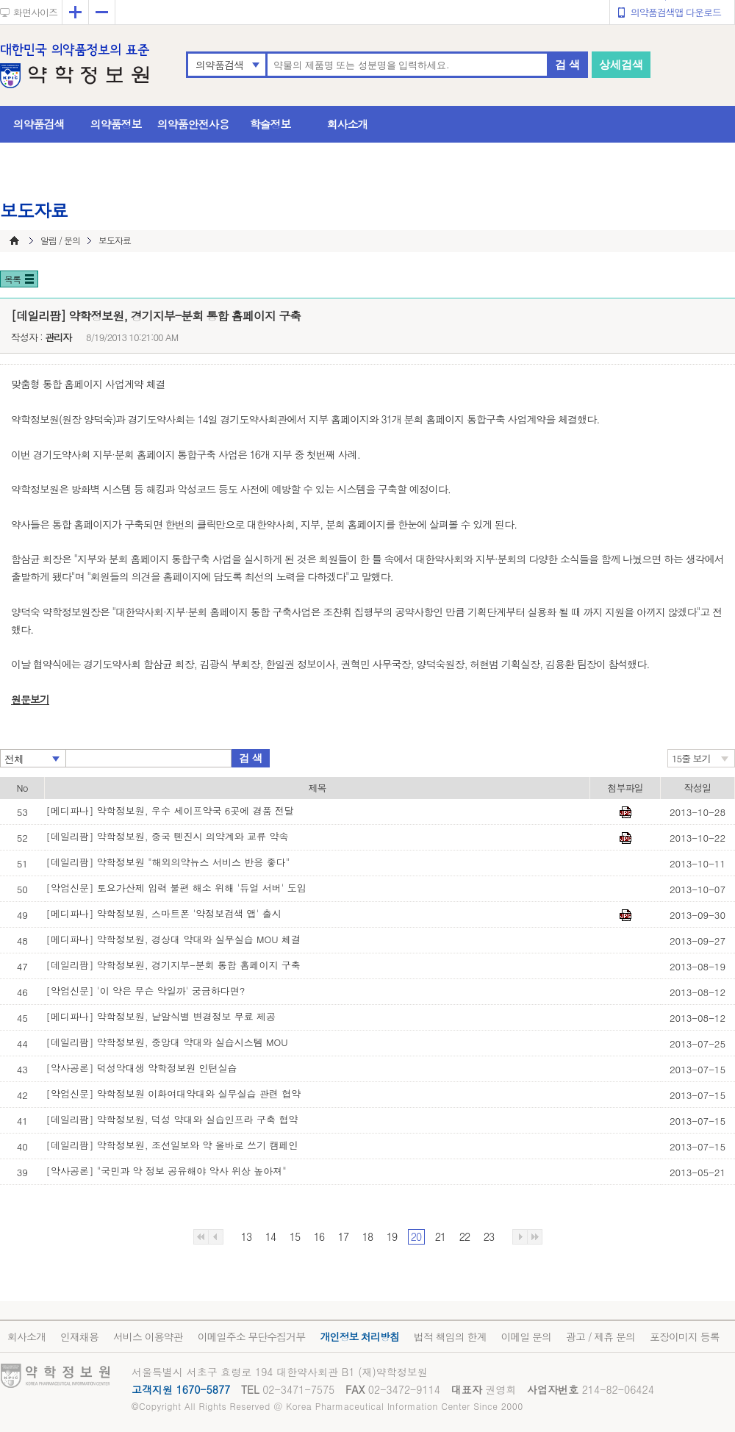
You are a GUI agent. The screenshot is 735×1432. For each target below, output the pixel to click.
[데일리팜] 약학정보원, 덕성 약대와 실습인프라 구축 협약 (172, 1119)
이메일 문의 (526, 1336)
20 (416, 1236)
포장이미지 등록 (685, 1336)
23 (489, 1236)
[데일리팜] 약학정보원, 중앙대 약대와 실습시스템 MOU (167, 1042)
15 (295, 1236)
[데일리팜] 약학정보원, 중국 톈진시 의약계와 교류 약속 (167, 836)
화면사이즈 (35, 12)
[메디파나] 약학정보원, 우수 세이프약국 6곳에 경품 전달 (170, 810)
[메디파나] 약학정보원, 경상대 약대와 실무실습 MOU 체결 (173, 939)
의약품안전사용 (193, 124)
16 (319, 1236)
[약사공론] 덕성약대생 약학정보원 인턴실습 (141, 1068)
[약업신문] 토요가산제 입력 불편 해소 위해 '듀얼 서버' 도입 (176, 887)
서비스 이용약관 (148, 1336)
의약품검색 (219, 64)
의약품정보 (116, 124)
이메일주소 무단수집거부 (252, 1336)
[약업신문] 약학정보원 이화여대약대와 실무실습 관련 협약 (173, 1093)
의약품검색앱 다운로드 (676, 12)
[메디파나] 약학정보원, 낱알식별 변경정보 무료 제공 (161, 1016)
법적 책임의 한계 (450, 1336)
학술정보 (270, 124)
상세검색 (621, 64)
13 (246, 1236)
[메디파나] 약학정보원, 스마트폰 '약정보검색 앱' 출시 (164, 913)
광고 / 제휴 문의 (600, 1336)
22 (464, 1236)
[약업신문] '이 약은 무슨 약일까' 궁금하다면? (145, 990)
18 (367, 1236)
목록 (12, 279)
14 (270, 1236)
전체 (14, 758)
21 (440, 1236)
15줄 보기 (691, 758)
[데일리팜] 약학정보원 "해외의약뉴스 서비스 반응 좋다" (168, 862)
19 (392, 1236)
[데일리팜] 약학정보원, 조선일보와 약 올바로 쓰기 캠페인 (172, 1145)
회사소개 (347, 124)
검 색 (567, 64)
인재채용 (79, 1336)
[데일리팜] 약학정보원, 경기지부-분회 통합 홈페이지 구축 (173, 965)
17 (343, 1236)
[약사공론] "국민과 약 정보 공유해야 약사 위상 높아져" (166, 1170)
